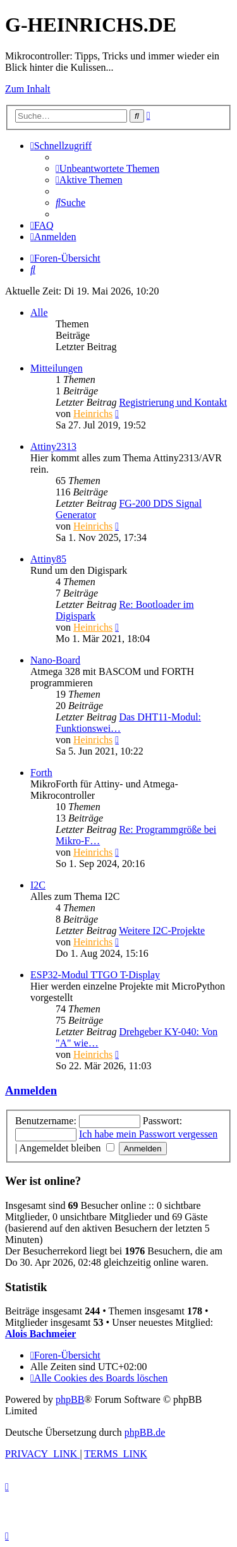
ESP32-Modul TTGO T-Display (95, 974)
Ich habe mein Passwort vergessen (148, 1134)
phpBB (70, 1399)
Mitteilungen (56, 368)
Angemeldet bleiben (66, 1148)
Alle (39, 312)
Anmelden (31, 1090)
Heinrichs (92, 413)
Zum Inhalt (28, 88)
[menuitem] (107, 168)
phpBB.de (145, 1432)
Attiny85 (48, 559)
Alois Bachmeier (40, 1333)
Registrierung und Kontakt (173, 402)
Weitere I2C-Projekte (162, 930)
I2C (38, 885)
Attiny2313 (53, 446)
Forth (41, 772)
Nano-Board (55, 660)
